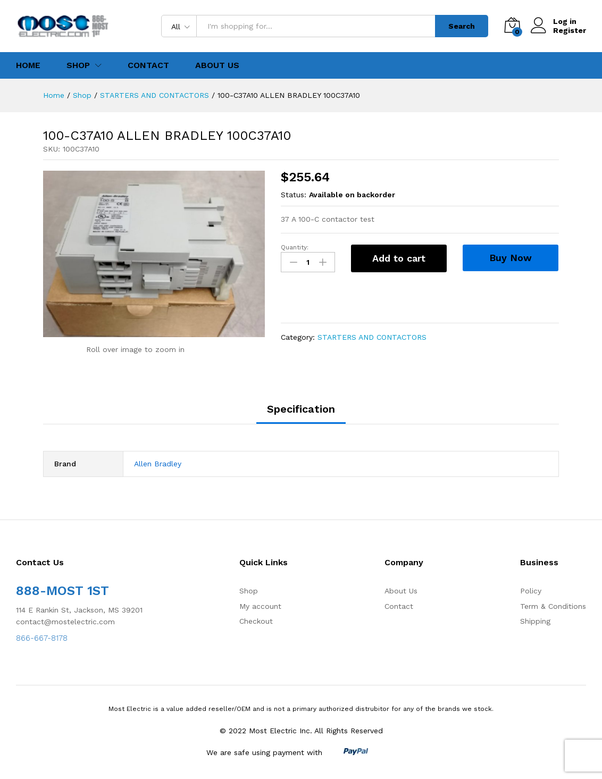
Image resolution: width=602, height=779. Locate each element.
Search (461, 26)
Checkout (256, 621)
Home (28, 65)
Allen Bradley (157, 463)
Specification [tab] (301, 409)
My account (260, 606)
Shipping (535, 621)
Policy (530, 591)
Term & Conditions (553, 606)
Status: (293, 194)
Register (569, 30)
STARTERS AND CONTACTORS (372, 337)
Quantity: (294, 247)
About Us (217, 65)
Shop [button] (78, 65)
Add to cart (398, 258)
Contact (148, 65)
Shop (248, 591)
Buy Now (510, 257)
